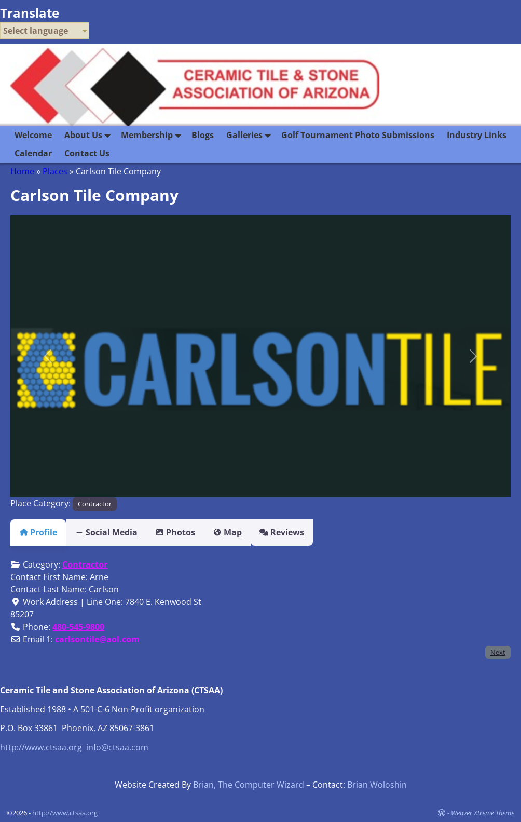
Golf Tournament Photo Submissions (357, 135)
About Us (89, 135)
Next (497, 652)
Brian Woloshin (377, 784)
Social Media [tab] (112, 532)
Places (55, 171)
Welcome (33, 135)
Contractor (95, 503)
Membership (153, 135)
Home (22, 171)
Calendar (33, 153)
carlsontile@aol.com (97, 639)
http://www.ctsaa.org (41, 747)
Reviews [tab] (306, 532)
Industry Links (476, 135)
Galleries (250, 135)
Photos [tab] (188, 532)
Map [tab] (245, 532)
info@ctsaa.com (117, 747)
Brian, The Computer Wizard (248, 784)
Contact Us (86, 153)
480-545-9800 (78, 626)
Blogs (202, 135)
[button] (48, 356)
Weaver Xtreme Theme (482, 812)
